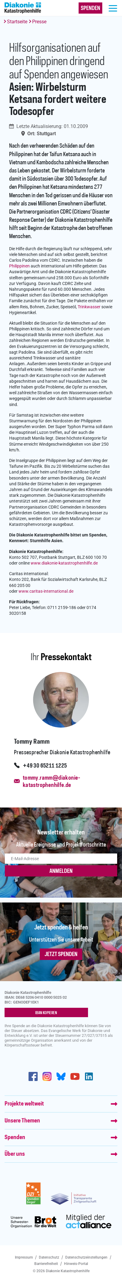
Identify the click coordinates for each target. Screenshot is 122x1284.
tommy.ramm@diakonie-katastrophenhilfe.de (51, 781)
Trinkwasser (89, 307)
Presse (39, 22)
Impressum (24, 1257)
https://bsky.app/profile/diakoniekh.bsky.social (61, 1076)
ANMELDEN (61, 871)
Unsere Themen (22, 1121)
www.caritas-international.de (46, 591)
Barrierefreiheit (46, 1264)
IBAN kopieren (46, 1013)
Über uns (15, 1154)
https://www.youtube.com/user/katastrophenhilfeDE (75, 1076)
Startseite (17, 22)
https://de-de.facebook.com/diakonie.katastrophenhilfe (33, 1076)
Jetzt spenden (61, 954)
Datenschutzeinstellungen (86, 1257)
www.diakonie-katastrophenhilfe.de (64, 563)
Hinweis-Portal (76, 1264)
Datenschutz (49, 1257)
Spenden (15, 1137)
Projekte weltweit (24, 1104)
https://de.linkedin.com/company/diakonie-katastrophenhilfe (88, 1076)
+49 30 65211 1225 (45, 766)
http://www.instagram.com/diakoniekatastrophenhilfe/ (47, 1076)
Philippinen (19, 266)
